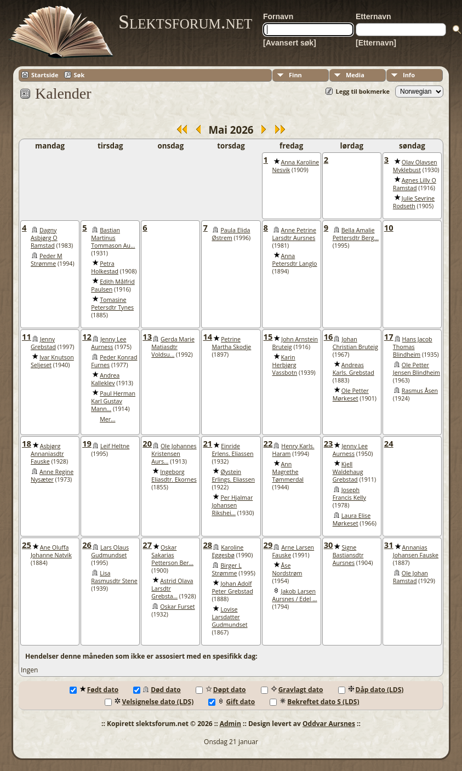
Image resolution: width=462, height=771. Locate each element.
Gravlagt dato (292, 689)
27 (147, 544)
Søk (79, 75)
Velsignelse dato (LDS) (149, 701)
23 (328, 443)
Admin (230, 723)
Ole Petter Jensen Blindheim (416, 368)
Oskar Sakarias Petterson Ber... (172, 555)
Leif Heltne (114, 446)
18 (26, 443)
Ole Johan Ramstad (410, 577)
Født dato (94, 689)
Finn (295, 75)
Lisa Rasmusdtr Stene (114, 577)
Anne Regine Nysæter (52, 475)
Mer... (107, 419)
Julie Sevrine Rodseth (414, 202)
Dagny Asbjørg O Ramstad (44, 237)
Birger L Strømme (226, 569)
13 (147, 336)
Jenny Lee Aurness (108, 343)
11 (26, 336)
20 (147, 443)
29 (268, 544)
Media (355, 75)
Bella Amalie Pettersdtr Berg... (356, 234)
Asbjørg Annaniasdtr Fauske (47, 453)
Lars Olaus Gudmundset (110, 551)
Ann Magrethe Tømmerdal (288, 471)
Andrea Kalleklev (105, 379)
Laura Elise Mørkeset (351, 519)
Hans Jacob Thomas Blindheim (412, 346)
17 (388, 336)
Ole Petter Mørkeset (351, 394)
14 (207, 336)
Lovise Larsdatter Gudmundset (229, 617)
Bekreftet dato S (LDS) (314, 701)
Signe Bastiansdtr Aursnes (348, 555)
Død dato (157, 689)
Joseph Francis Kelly (349, 493)
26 (87, 544)
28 (207, 544)
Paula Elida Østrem (231, 234)
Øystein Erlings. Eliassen (233, 475)
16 (328, 336)
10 (388, 227)
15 (268, 336)
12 (87, 336)
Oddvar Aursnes (329, 723)
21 (207, 443)
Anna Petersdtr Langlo (294, 259)
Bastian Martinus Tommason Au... (113, 237)
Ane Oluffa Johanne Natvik (51, 551)
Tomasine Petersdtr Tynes (112, 303)
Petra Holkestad (104, 267)
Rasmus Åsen (420, 391)
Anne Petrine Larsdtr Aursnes (294, 234)
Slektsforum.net (185, 22)
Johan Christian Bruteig (355, 343)
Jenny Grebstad (43, 343)
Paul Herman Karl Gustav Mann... (113, 401)
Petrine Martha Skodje (231, 343)
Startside (45, 75)
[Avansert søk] (289, 42)
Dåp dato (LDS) (371, 689)
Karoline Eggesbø (227, 551)
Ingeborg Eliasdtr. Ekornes (173, 475)
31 (388, 544)
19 (87, 443)
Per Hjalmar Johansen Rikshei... (232, 505)
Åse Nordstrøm (287, 569)
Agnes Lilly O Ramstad (414, 184)
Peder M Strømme (46, 259)
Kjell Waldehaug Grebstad (348, 471)
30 (328, 544)
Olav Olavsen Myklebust (415, 166)
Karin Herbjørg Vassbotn (285, 364)
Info (409, 75)
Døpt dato (221, 689)
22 (268, 443)
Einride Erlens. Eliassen (232, 450)
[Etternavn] (376, 42)
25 (26, 544)
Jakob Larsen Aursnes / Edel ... (294, 595)
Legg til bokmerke (362, 91)
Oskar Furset (177, 606)
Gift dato (231, 701)
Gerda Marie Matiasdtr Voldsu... (173, 346)
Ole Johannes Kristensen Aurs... (173, 453)
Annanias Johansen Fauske (415, 551)
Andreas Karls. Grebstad (353, 368)
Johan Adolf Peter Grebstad (232, 587)
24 (388, 443)
